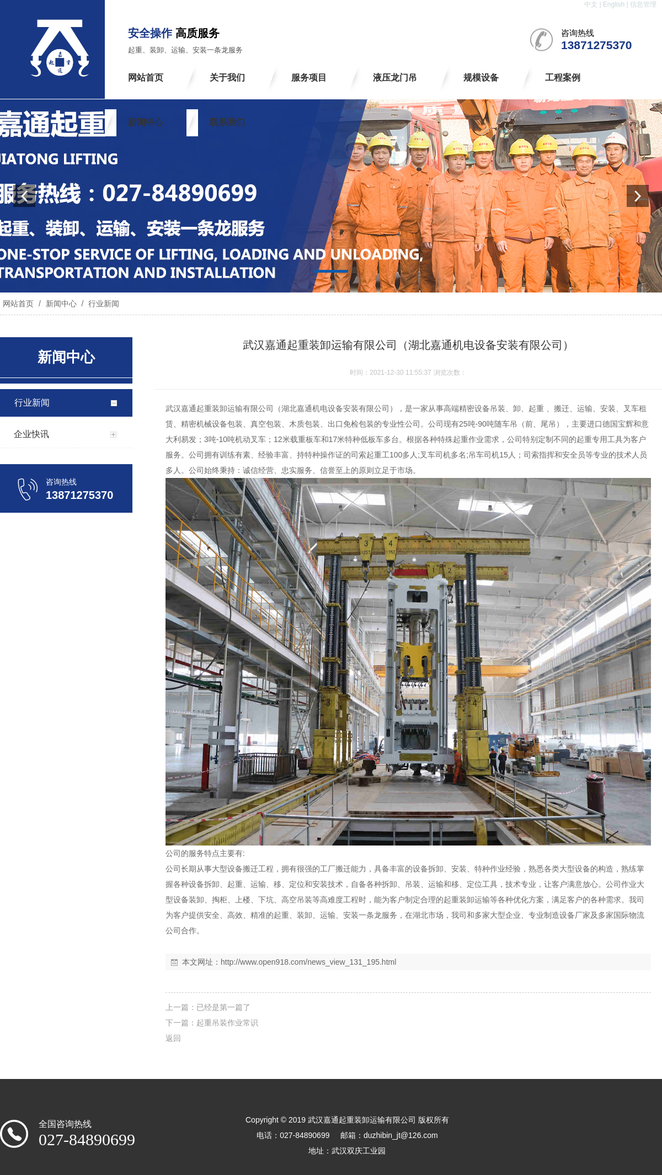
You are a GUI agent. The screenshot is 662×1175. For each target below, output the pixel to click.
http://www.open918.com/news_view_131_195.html (308, 962)
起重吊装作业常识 (227, 1022)
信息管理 (643, 4)
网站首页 (18, 303)
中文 (590, 4)
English (613, 4)
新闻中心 (61, 303)
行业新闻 (102, 303)
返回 (173, 1038)
